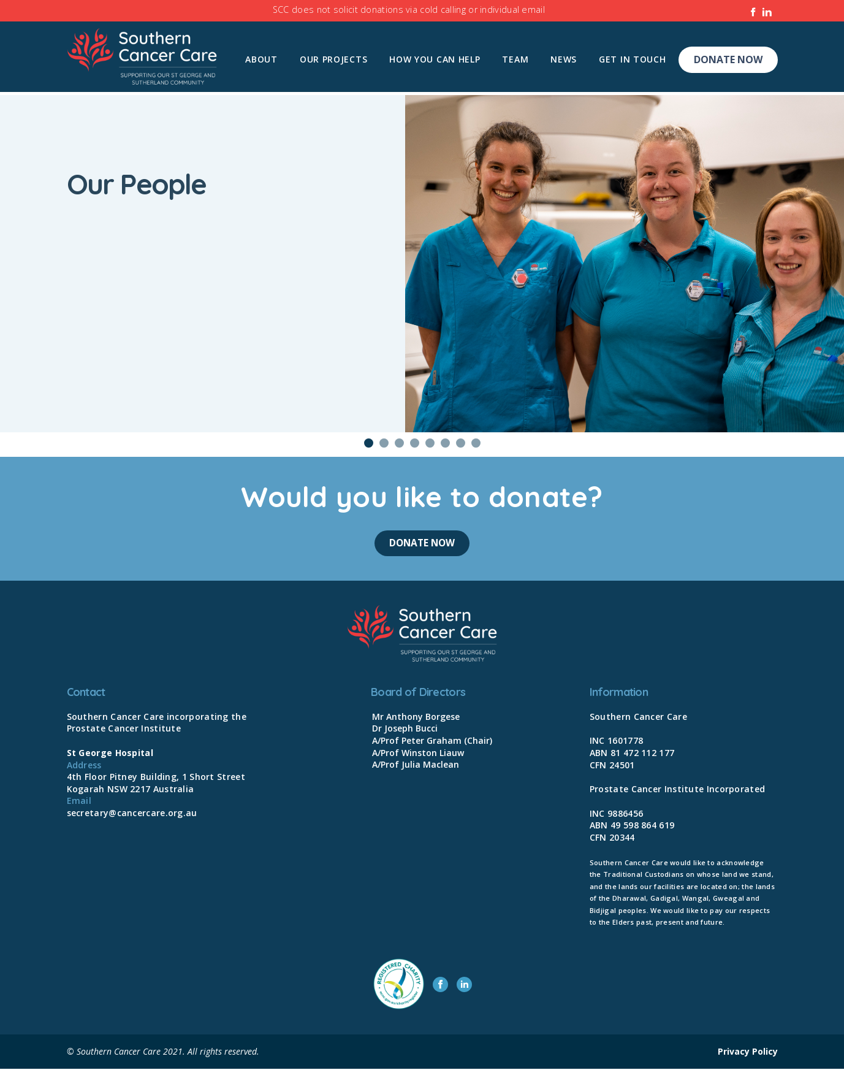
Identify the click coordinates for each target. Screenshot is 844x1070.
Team (515, 59)
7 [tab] (460, 443)
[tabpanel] (422, 263)
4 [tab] (414, 443)
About (261, 59)
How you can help (434, 59)
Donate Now (728, 59)
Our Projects (333, 59)
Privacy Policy (748, 1052)
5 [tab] (430, 443)
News (563, 59)
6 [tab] (445, 443)
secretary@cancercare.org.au (132, 814)
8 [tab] (476, 443)
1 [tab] (368, 443)
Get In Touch (632, 59)
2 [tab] (384, 443)
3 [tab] (399, 443)
